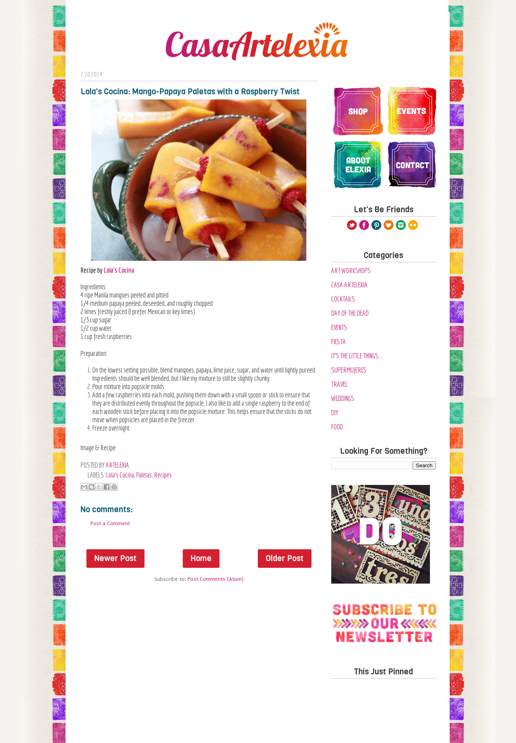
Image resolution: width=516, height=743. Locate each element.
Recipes (163, 475)
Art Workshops (351, 270)
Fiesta (338, 341)
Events (339, 327)
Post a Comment (110, 523)
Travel (339, 384)
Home (201, 558)
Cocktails (343, 299)
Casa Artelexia (349, 285)
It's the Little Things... (356, 356)
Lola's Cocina (119, 270)
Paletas (144, 475)
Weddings (342, 398)
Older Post (285, 558)
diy (334, 412)
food (337, 427)
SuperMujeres (349, 370)
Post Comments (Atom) (216, 579)
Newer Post (115, 558)
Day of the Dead (350, 313)
